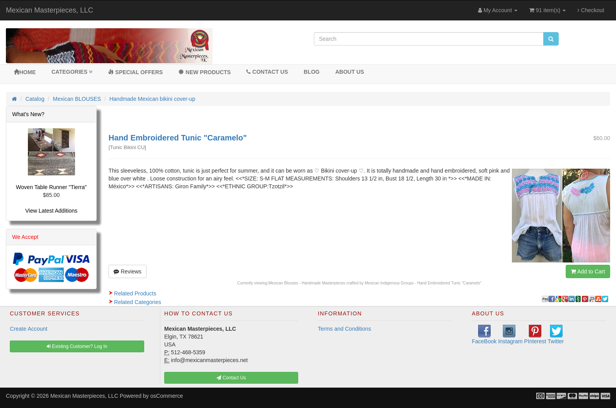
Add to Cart (588, 271)
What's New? (28, 114)
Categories (71, 72)
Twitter (556, 334)
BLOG (311, 72)
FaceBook (484, 334)
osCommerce (166, 396)
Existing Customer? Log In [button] (77, 346)
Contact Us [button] (231, 378)
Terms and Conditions (344, 329)
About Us (349, 72)
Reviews (127, 271)
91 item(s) (547, 10)
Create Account (29, 329)
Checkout (591, 10)
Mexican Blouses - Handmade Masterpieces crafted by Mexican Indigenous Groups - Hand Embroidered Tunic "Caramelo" (374, 283)
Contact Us (267, 72)
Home (25, 72)
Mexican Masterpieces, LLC (49, 10)
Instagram (510, 334)
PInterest (535, 334)
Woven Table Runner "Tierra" (51, 187)
